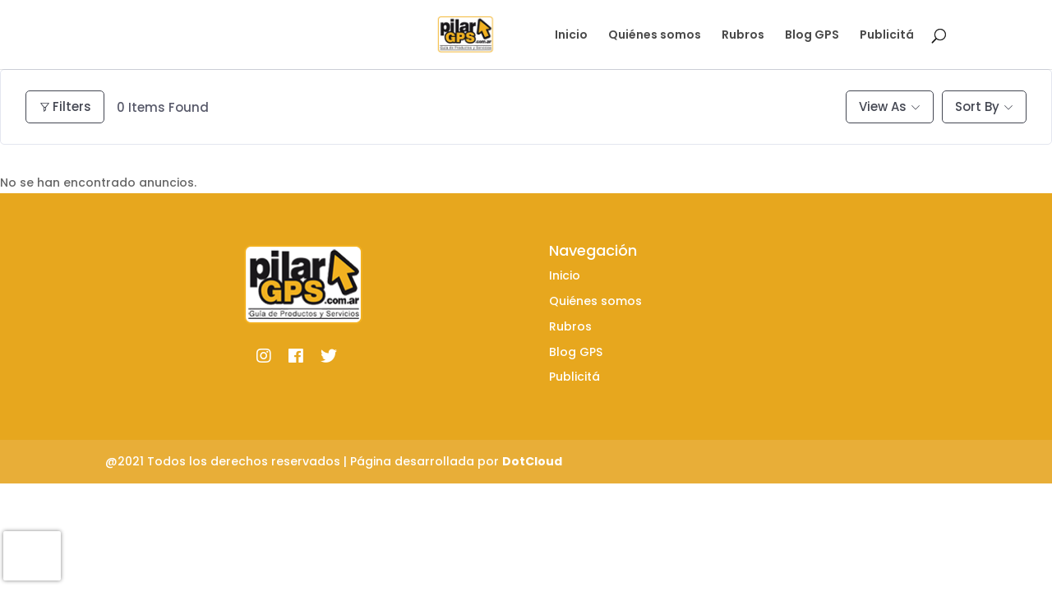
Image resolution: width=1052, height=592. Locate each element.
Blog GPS (812, 36)
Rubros (743, 36)
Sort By (977, 106)
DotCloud (532, 461)
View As (883, 106)
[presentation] (32, 555)
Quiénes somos (654, 36)
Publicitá (887, 36)
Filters (65, 106)
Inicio (571, 36)
